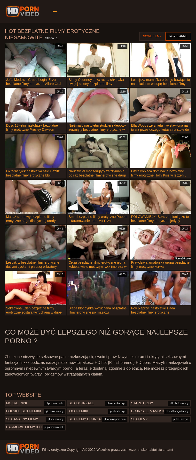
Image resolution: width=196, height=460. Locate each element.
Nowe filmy (152, 36)
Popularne (178, 36)
